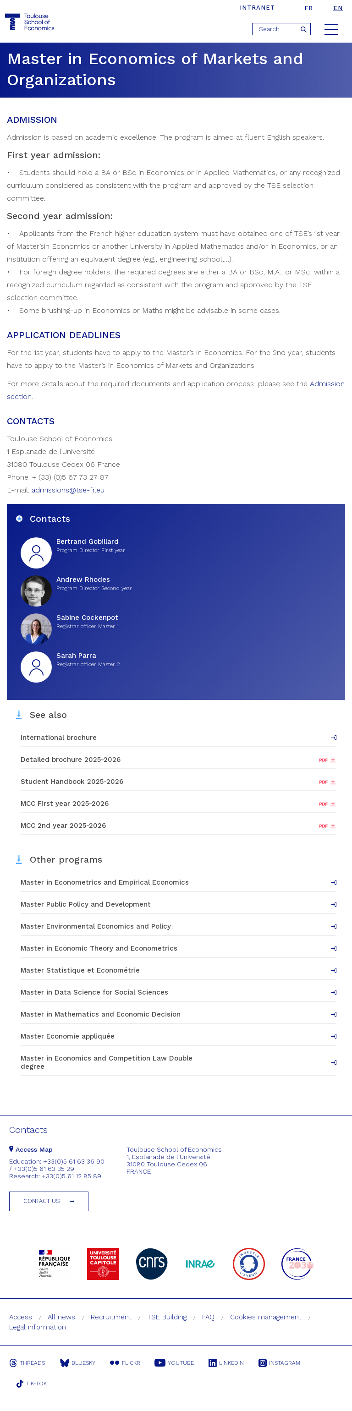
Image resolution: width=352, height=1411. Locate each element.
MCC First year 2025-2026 (65, 803)
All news (61, 1317)
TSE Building (167, 1317)
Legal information (37, 1327)
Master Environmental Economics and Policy (96, 926)
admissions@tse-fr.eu (68, 490)
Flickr (126, 1363)
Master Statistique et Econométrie (80, 970)
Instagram (284, 1363)
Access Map (31, 1149)
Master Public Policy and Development (86, 904)
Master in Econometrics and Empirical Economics (105, 882)
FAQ (208, 1317)
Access (20, 1317)
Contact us (41, 1201)
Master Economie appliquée (68, 1036)
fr (308, 8)
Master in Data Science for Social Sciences (94, 992)
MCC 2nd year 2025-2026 (63, 825)
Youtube (177, 1363)
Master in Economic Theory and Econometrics (99, 948)
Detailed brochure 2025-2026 (71, 759)
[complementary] (21, 1390)
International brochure (59, 737)
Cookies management (266, 1317)
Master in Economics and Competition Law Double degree (106, 1062)
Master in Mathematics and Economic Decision (101, 1014)
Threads (27, 1363)
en (338, 8)
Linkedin (230, 1363)
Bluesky (78, 1363)
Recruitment (111, 1317)
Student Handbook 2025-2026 (72, 781)
